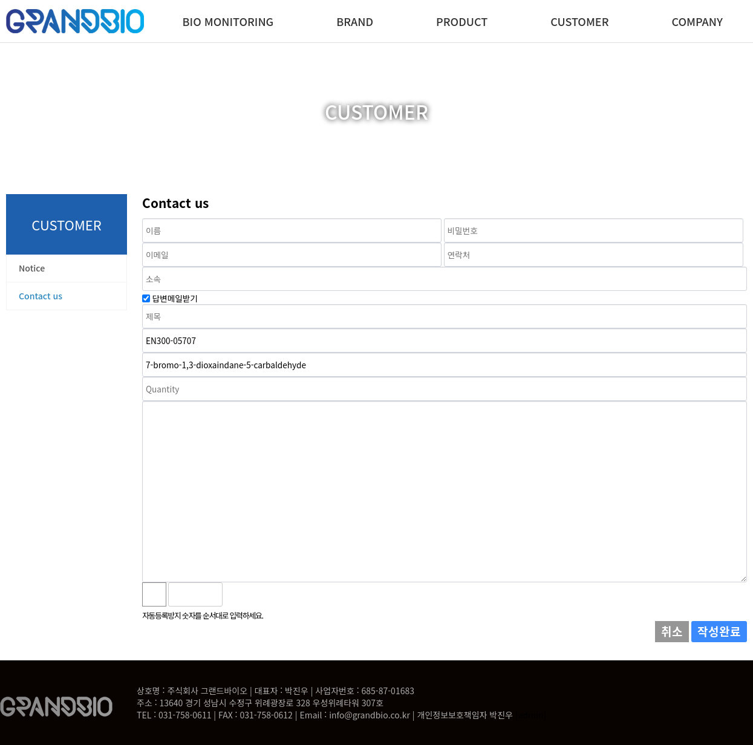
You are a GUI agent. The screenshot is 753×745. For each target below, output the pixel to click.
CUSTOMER (579, 21)
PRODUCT (461, 21)
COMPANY (697, 21)
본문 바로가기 (0, 0)
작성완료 (719, 631)
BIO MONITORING (228, 21)
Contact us (40, 296)
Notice (32, 268)
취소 (672, 631)
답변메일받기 (175, 298)
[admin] (530, 715)
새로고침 (264, 594)
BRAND (354, 21)
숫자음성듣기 (237, 594)
